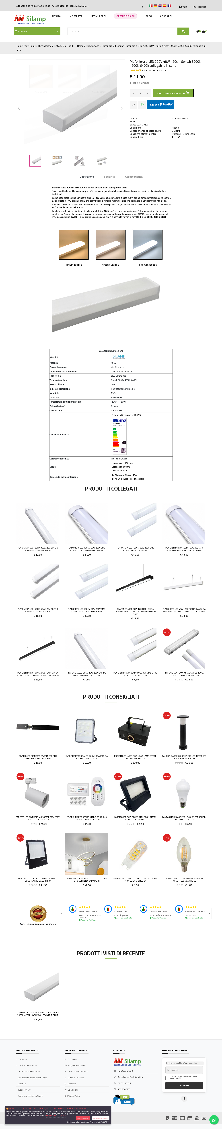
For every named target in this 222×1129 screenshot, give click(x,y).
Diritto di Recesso (74, 1078)
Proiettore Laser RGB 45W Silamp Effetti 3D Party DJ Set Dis (135, 757)
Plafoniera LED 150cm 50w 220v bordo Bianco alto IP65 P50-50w (38, 610)
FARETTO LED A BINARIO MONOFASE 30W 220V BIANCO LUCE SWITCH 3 (38, 818)
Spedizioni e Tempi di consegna (31, 1078)
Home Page (22, 46)
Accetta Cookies (83, 1118)
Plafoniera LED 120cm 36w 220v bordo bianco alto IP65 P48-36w (38, 549)
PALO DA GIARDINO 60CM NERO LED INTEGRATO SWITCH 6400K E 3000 (184, 757)
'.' (16, 969)
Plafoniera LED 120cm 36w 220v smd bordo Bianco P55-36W (135, 549)
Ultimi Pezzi (98, 16)
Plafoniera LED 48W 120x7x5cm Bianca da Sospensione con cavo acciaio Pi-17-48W (184, 610)
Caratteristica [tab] (134, 176)
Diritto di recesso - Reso (28, 1071)
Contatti (166, 16)
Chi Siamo (21, 1059)
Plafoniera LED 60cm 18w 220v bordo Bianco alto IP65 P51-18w (86, 674)
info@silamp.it (123, 1071)
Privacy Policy (72, 1096)
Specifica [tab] (109, 176)
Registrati (200, 7)
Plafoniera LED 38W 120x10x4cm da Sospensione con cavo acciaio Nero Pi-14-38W (135, 611)
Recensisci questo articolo (154, 70)
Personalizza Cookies (100, 1118)
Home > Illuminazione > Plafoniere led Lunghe (100, 46)
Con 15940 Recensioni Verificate (39, 924)
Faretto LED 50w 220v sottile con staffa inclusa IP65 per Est (135, 818)
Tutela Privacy (23, 1090)
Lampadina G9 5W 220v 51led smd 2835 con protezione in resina (135, 879)
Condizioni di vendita (26, 1065)
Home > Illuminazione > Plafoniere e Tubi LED (52, 46)
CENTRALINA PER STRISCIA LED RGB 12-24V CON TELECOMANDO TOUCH (86, 818)
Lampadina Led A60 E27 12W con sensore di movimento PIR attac (184, 818)
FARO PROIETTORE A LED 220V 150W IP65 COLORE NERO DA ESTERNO (37, 879)
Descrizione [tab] (87, 176)
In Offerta (75, 16)
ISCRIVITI (184, 1085)
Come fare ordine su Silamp (29, 1096)
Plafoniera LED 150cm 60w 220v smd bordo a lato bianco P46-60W (86, 610)
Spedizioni (71, 1090)
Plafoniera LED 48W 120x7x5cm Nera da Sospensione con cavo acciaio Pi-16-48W (38, 674)
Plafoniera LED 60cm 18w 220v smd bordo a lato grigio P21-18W (135, 674)
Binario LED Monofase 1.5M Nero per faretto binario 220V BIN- (38, 757)
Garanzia (21, 1084)
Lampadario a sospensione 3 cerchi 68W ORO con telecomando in (86, 879)
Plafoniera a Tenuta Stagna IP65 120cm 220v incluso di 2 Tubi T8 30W (184, 674)
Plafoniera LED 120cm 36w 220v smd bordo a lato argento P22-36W (86, 549)
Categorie (21, 31)
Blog (149, 16)
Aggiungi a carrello (173, 93)
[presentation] (61, 913)
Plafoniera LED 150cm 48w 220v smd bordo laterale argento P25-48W (184, 549)
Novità (56, 16)
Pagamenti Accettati (75, 1065)
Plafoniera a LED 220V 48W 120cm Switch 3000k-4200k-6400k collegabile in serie (38, 1014)
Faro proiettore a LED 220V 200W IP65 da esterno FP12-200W (87, 757)
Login (183, 6)
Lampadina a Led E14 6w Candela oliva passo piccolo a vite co (184, 879)
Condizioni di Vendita (76, 1071)
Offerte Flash (125, 16)
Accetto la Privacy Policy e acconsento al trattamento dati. (183, 1077)
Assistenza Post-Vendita (128, 1077)
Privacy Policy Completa (56, 1115)
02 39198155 (122, 1083)
